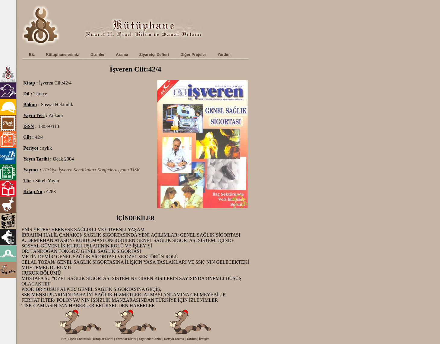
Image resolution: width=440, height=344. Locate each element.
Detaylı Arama (174, 339)
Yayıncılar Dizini (150, 339)
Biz (64, 339)
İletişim (204, 339)
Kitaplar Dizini (103, 339)
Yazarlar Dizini (126, 339)
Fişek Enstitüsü (79, 339)
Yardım (191, 339)
